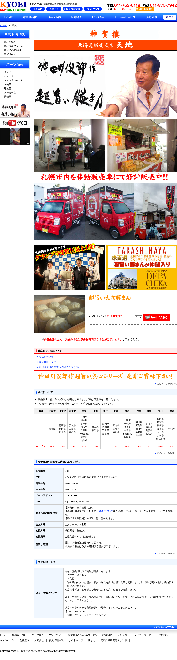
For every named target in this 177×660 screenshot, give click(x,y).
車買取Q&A (10, 54)
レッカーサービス (144, 635)
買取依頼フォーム (13, 46)
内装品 (7, 84)
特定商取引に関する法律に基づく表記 (59, 367)
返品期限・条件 (47, 362)
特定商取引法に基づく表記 (82, 635)
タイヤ (7, 72)
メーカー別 (10, 92)
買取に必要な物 (12, 50)
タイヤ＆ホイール (13, 80)
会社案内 (24, 640)
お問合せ (39, 640)
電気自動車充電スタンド (113, 640)
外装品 (7, 88)
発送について (46, 356)
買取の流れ (10, 41)
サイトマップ (76, 640)
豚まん (91, 640)
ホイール (9, 76)
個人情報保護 (56, 640)
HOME (3, 25)
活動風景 (163, 635)
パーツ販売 (38, 635)
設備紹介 (107, 635)
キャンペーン (7, 640)
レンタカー (123, 635)
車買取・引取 (19, 635)
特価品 (7, 96)
